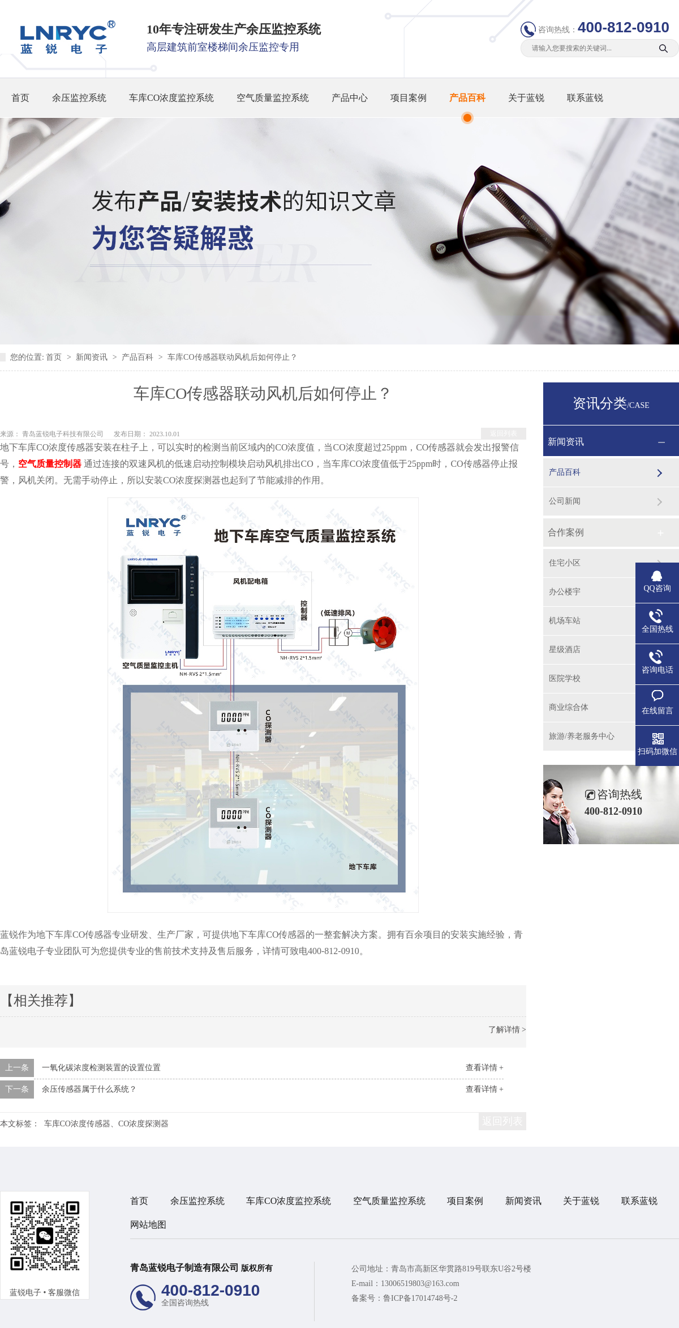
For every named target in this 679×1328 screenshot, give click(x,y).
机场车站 (565, 620)
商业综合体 (568, 707)
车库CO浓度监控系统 (171, 98)
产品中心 (350, 98)
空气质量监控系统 (273, 98)
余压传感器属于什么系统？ (89, 1089)
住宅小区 (565, 563)
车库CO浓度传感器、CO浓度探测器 (106, 1124)
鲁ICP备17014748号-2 (420, 1298)
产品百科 (467, 98)
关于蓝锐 (526, 98)
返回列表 (503, 433)
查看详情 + (485, 1067)
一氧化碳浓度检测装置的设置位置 (101, 1067)
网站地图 (148, 1224)
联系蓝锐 (585, 98)
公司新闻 (565, 501)
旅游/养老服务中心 (581, 736)
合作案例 (566, 532)
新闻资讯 (93, 357)
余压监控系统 (79, 98)
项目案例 (408, 98)
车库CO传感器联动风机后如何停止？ (232, 357)
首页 (20, 98)
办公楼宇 (565, 592)
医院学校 (565, 678)
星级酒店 (565, 649)
